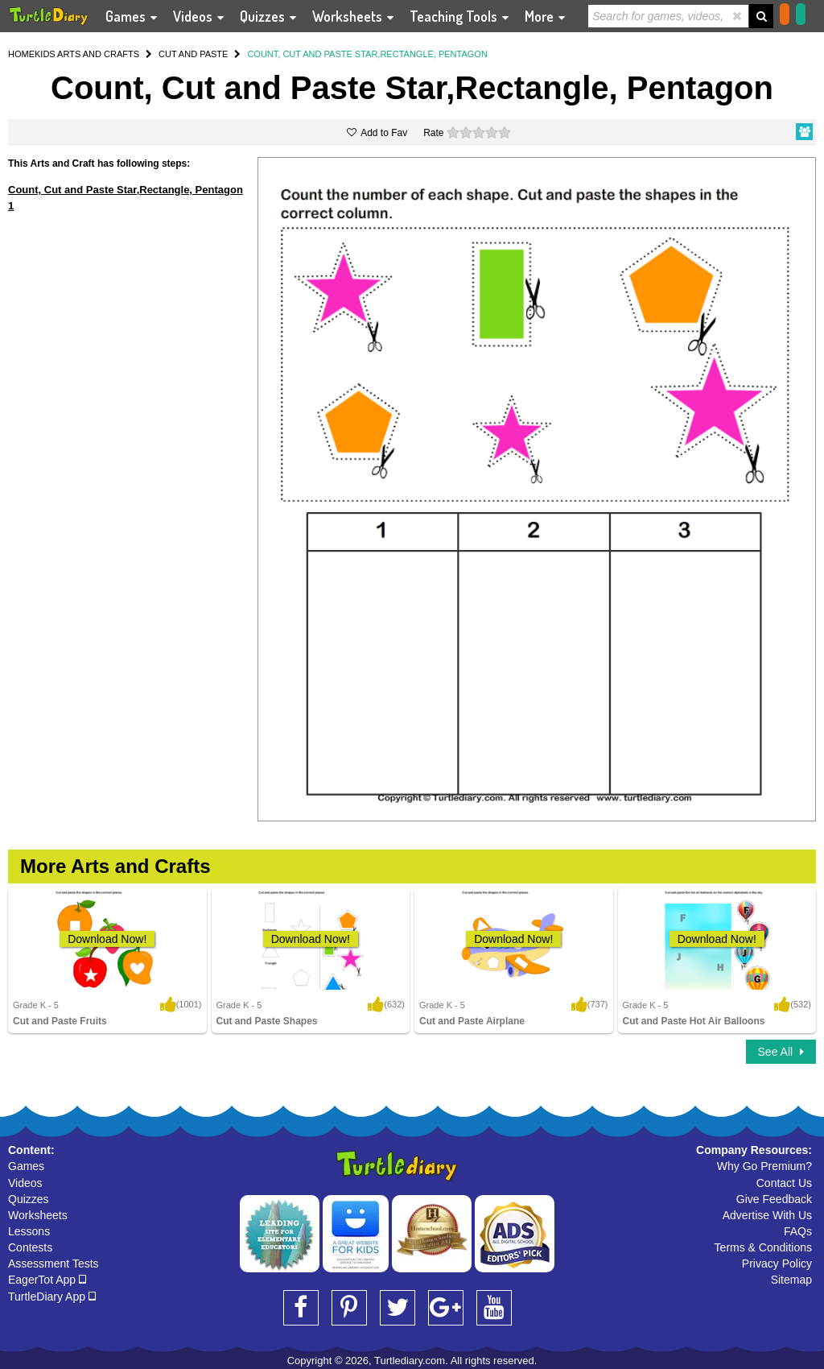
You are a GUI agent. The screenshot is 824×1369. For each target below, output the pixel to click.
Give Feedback (774, 1199)
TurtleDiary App (52, 1296)
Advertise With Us (767, 1215)
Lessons (29, 1231)
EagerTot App (47, 1279)
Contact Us (784, 1183)
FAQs (798, 1231)
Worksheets (38, 1215)
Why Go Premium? (764, 1166)
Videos (25, 1183)
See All (781, 1051)
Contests (30, 1247)
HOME (21, 54)
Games (26, 1166)
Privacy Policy (777, 1263)
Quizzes (28, 1199)
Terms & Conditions (763, 1247)
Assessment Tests (53, 1263)
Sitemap (791, 1279)
